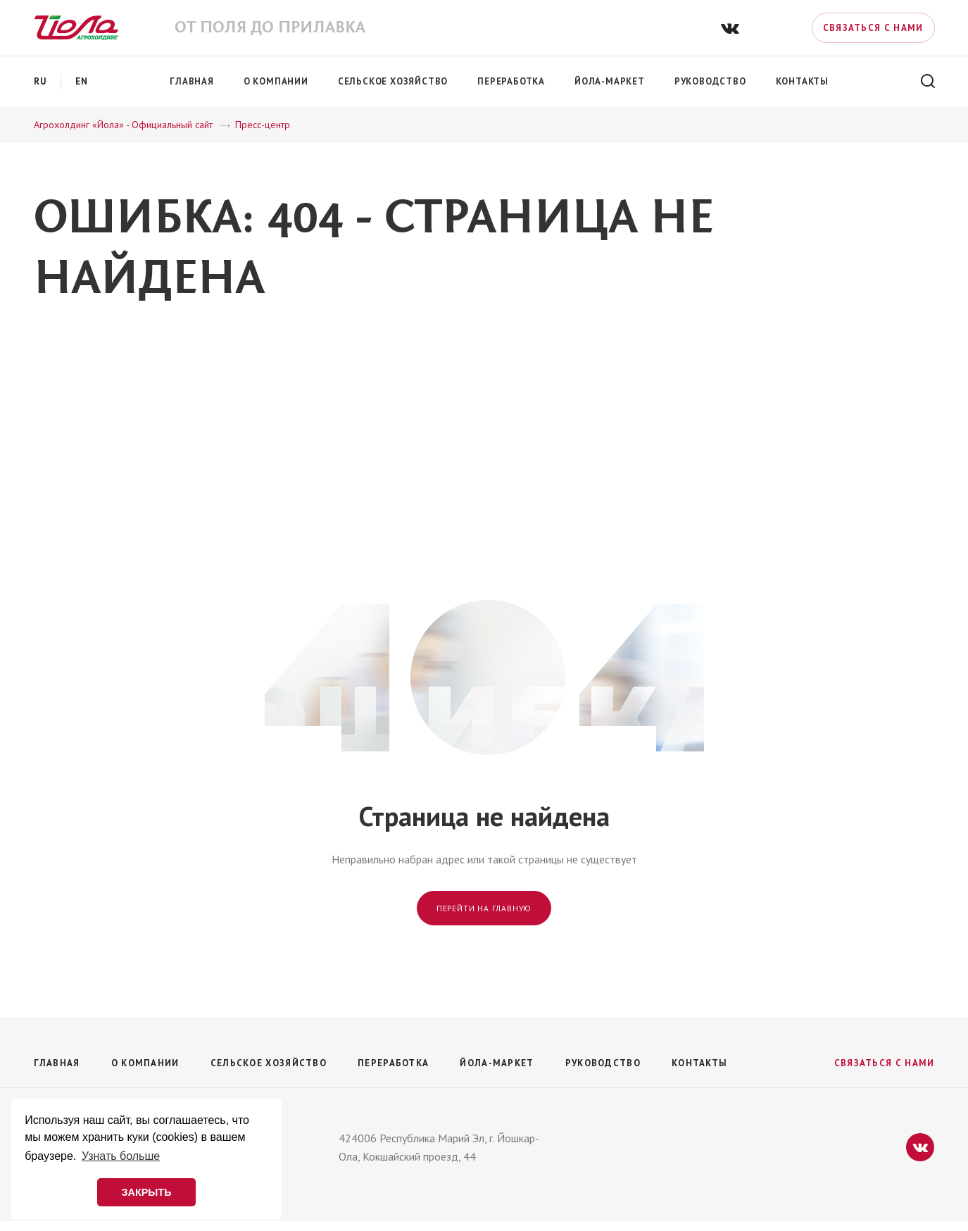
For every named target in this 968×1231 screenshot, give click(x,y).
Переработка (393, 1063)
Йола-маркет (497, 1063)
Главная (57, 1063)
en (82, 81)
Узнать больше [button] (121, 1156)
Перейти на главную (484, 908)
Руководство (603, 1063)
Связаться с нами (873, 28)
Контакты (699, 1063)
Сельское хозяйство (268, 1063)
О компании (145, 1063)
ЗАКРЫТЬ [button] (146, 1192)
